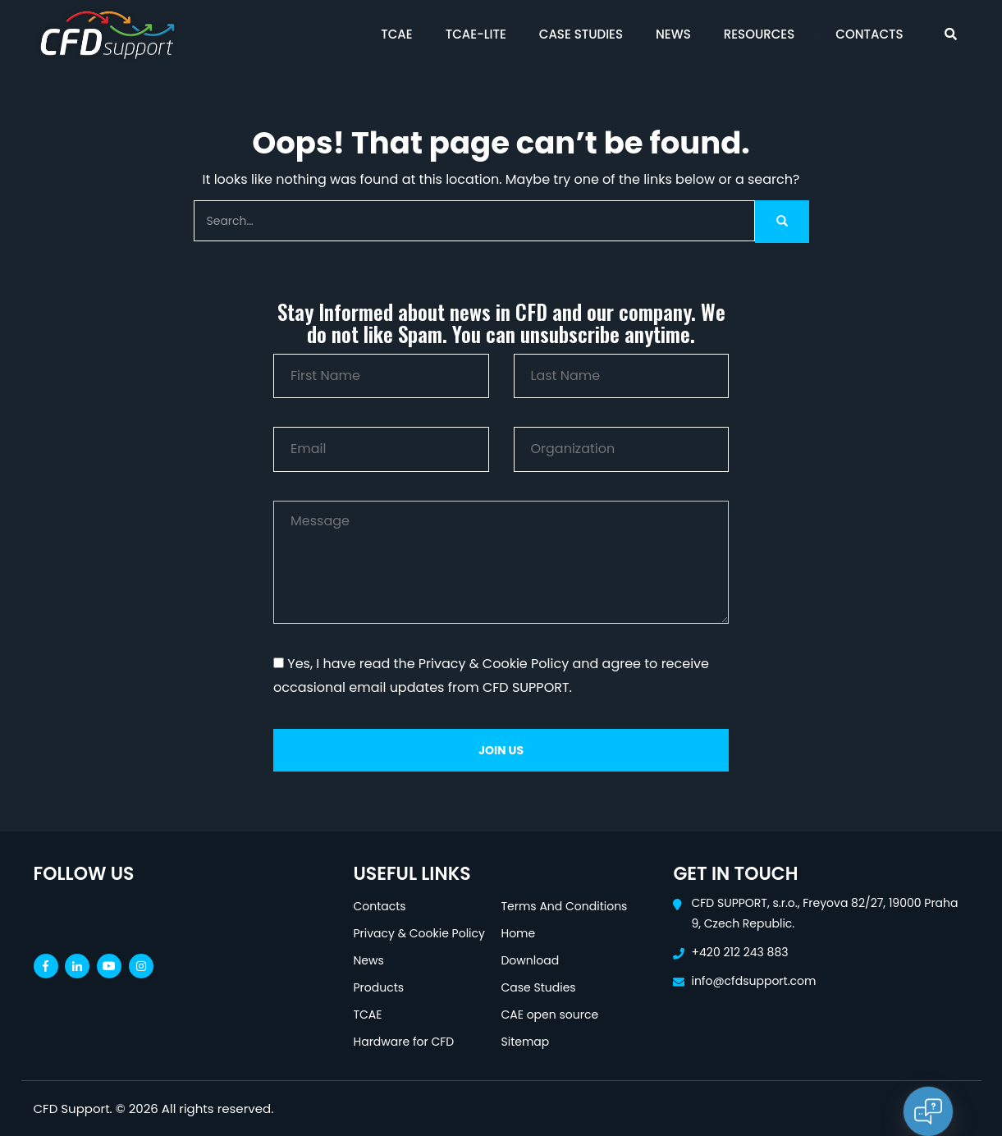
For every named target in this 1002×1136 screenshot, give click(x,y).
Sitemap (525, 1041)
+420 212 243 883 (739, 952)
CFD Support (72, 1108)
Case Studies (581, 34)
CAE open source (549, 1014)
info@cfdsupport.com (753, 981)
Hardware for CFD (403, 1041)
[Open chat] (928, 1111)
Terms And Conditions (564, 906)
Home (518, 933)
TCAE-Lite (476, 34)
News (673, 34)
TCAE (396, 34)
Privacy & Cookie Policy (418, 933)
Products (378, 987)
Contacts (869, 34)
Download (530, 960)
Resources (759, 34)
